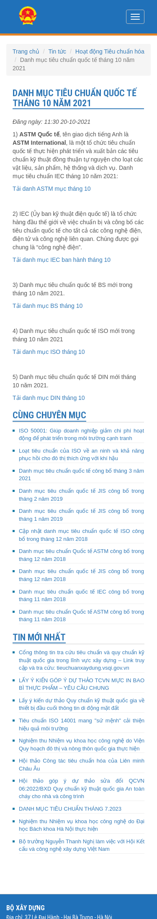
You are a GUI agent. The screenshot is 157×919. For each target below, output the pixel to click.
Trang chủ (26, 51)
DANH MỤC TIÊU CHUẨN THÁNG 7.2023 (70, 809)
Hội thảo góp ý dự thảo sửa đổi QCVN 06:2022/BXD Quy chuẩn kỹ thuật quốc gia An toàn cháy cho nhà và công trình (81, 788)
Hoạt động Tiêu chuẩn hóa (109, 51)
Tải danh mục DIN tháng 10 (49, 397)
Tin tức (57, 51)
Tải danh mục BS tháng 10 (47, 305)
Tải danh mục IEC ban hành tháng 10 (62, 259)
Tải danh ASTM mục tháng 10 (52, 188)
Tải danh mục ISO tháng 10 (49, 351)
